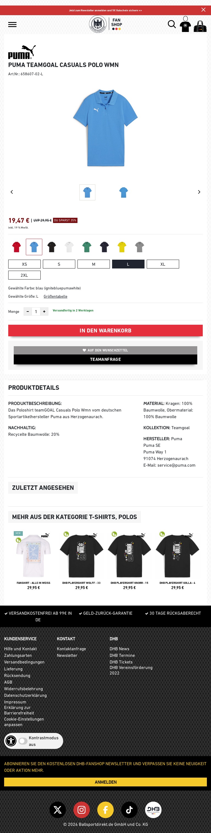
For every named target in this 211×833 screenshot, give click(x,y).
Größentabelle (55, 296)
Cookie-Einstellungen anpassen (24, 721)
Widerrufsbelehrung (23, 688)
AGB (8, 681)
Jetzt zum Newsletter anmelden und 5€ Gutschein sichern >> (105, 10)
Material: (154, 403)
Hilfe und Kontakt (20, 648)
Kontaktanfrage (71, 648)
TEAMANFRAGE (105, 359)
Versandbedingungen (24, 661)
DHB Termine (122, 655)
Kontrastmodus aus (44, 741)
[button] (12, 24)
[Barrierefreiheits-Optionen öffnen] (11, 741)
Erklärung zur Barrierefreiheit (19, 710)
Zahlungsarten (18, 655)
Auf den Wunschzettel (105, 350)
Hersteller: (156, 438)
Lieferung (13, 668)
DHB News (119, 648)
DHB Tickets (121, 661)
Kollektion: (156, 427)
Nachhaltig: (22, 427)
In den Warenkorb (105, 330)
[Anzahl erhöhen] (44, 311)
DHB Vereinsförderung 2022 (131, 670)
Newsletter (67, 655)
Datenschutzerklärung (25, 695)
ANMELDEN (105, 782)
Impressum (15, 701)
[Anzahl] (36, 311)
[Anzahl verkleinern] (28, 311)
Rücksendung (17, 675)
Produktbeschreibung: (35, 403)
